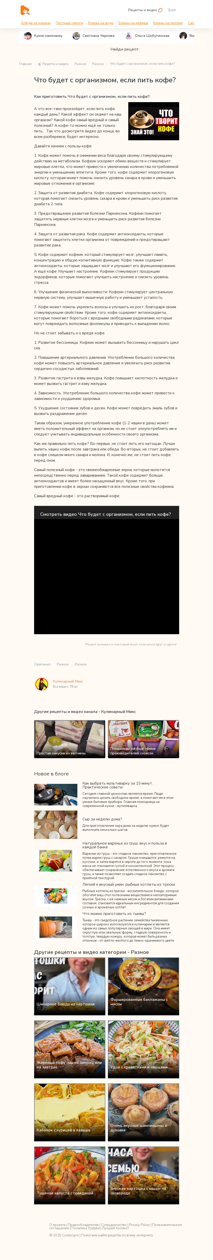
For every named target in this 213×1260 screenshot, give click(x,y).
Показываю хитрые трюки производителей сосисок (132, 751)
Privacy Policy (139, 1225)
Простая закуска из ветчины (61, 753)
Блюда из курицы (36, 23)
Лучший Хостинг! (115, 1228)
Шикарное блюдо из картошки (66, 1004)
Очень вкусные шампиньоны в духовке (138, 1128)
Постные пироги (69, 23)
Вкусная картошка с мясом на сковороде (138, 1191)
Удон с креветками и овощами (139, 1067)
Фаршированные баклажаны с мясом (139, 1002)
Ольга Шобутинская (147, 36)
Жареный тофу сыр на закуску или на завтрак (69, 1065)
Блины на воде (100, 23)
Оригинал (42, 664)
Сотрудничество (114, 1225)
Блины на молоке (168, 23)
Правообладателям (83, 1225)
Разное (63, 664)
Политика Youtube (86, 1228)
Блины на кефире (133, 23)
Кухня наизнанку (43, 36)
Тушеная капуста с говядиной (65, 1193)
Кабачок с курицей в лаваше (63, 1130)
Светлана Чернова (94, 36)
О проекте (57, 1225)
